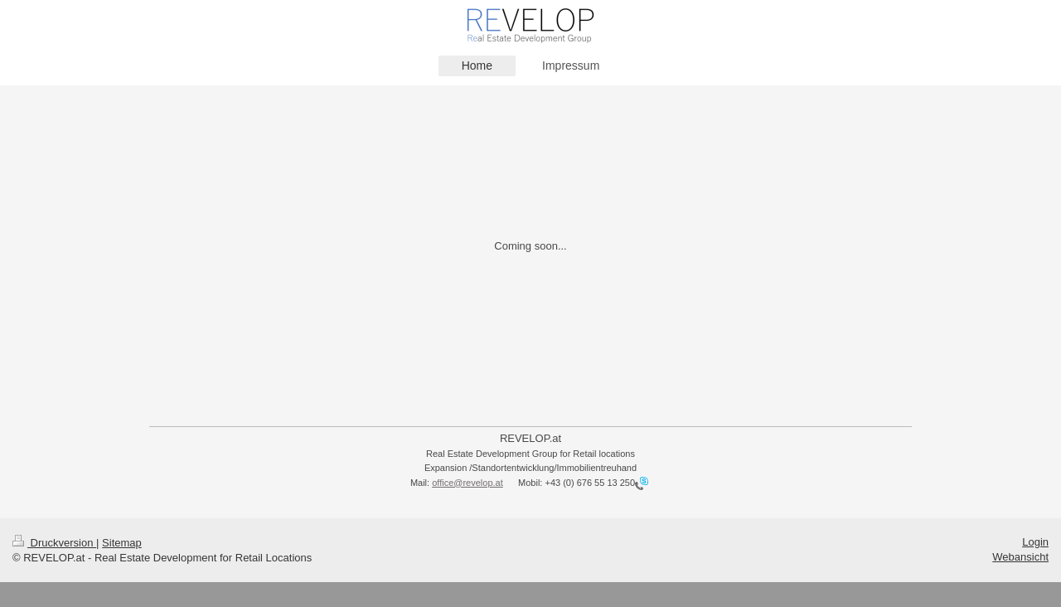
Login (1035, 542)
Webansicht (1020, 557)
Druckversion (54, 543)
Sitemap (122, 543)
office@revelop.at (467, 483)
